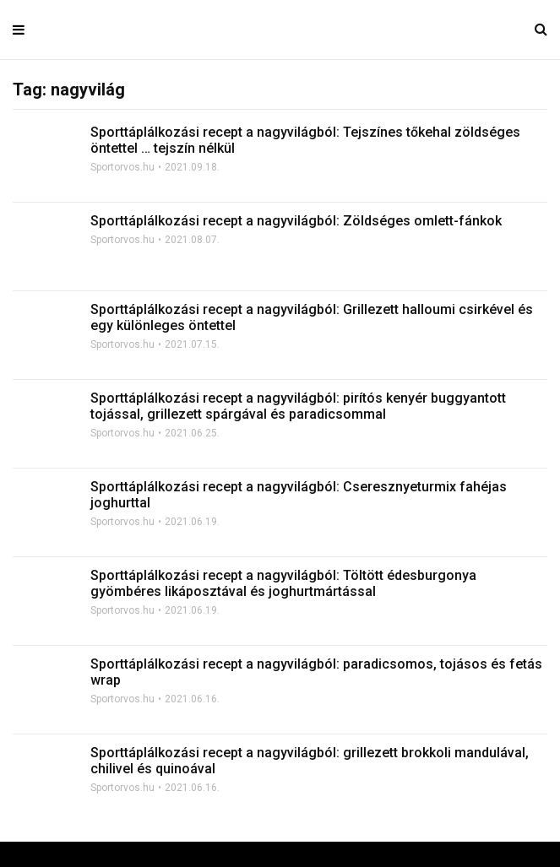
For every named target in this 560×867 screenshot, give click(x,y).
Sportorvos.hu (122, 167)
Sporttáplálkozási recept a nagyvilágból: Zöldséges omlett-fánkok (296, 221)
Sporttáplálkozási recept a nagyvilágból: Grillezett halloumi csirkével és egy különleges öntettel (311, 317)
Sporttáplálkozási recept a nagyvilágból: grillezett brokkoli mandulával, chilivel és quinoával (309, 761)
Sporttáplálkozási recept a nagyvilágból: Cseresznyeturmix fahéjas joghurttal (298, 495)
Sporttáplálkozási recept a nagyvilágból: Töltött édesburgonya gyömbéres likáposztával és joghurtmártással (283, 583)
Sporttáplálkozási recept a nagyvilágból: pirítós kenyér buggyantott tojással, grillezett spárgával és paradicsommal (298, 406)
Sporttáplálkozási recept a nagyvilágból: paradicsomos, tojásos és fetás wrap (316, 672)
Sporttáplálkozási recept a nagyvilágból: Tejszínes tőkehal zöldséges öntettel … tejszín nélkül (305, 140)
